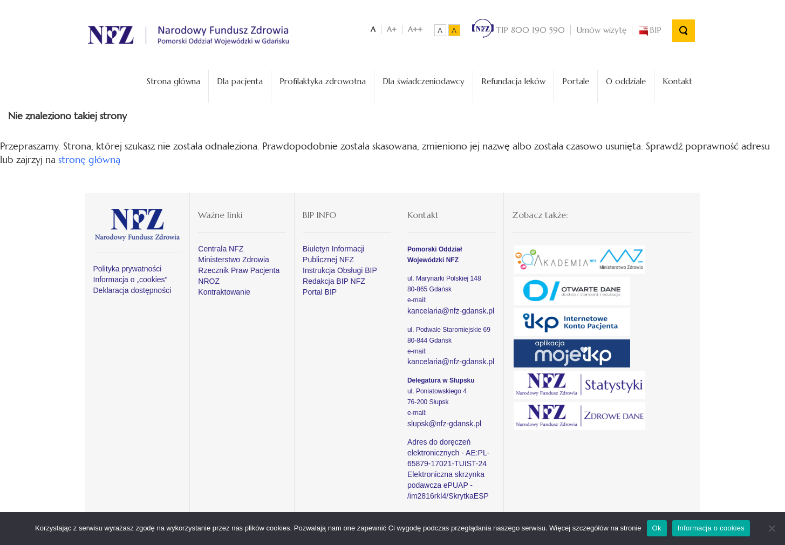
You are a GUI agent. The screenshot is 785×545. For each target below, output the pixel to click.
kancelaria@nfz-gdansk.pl (450, 310)
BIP (649, 30)
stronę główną (89, 159)
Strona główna (173, 81)
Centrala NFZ (220, 248)
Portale (575, 81)
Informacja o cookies (711, 528)
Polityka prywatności (127, 268)
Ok (656, 528)
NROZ (209, 281)
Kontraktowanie (224, 292)
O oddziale (626, 81)
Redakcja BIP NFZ (334, 281)
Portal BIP (320, 292)
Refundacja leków (513, 81)
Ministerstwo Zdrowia (233, 259)
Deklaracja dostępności (132, 290)
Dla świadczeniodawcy (424, 81)
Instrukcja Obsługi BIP (340, 270)
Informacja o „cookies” (130, 279)
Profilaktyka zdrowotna (322, 81)
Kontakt (677, 81)
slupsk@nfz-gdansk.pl (444, 423)
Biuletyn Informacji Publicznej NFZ (333, 254)
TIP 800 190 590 (518, 30)
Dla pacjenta (240, 81)
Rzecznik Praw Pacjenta (238, 270)
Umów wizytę (601, 30)
